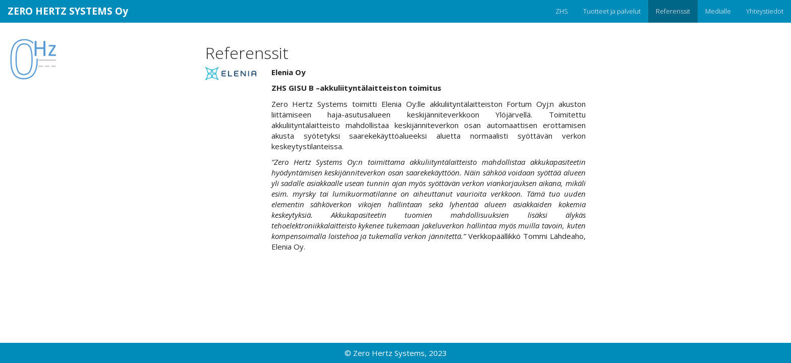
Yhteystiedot (764, 11)
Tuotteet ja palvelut (612, 11)
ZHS (561, 11)
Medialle (718, 11)
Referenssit (673, 11)
